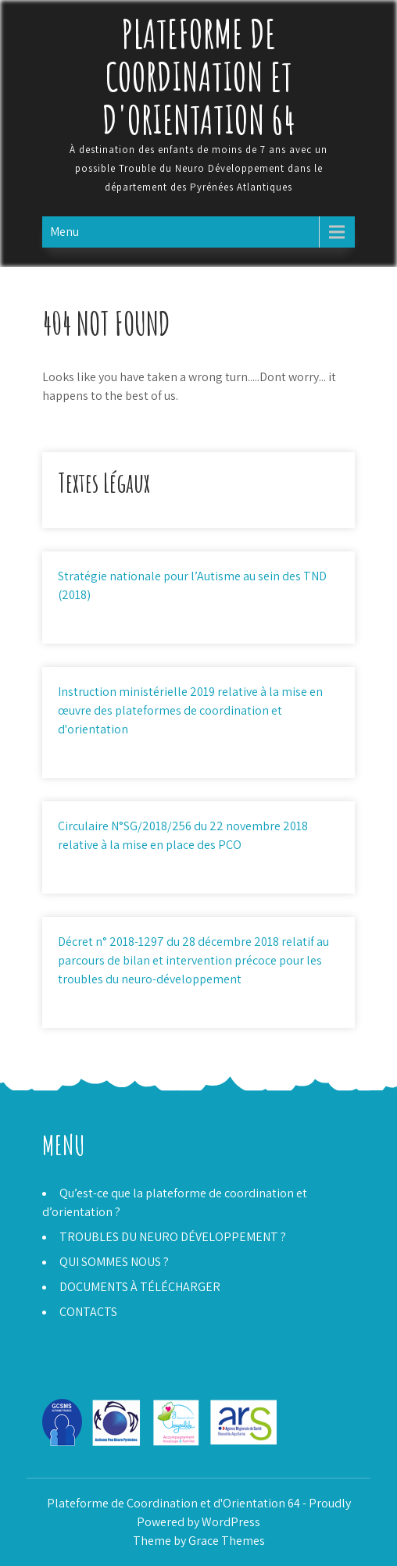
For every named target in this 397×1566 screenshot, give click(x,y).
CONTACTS (88, 1312)
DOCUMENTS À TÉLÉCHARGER (139, 1287)
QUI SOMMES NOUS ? (114, 1262)
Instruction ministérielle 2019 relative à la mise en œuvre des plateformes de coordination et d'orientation (190, 710)
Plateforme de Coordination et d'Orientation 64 (198, 76)
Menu (64, 231)
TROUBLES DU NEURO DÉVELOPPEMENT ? (172, 1237)
